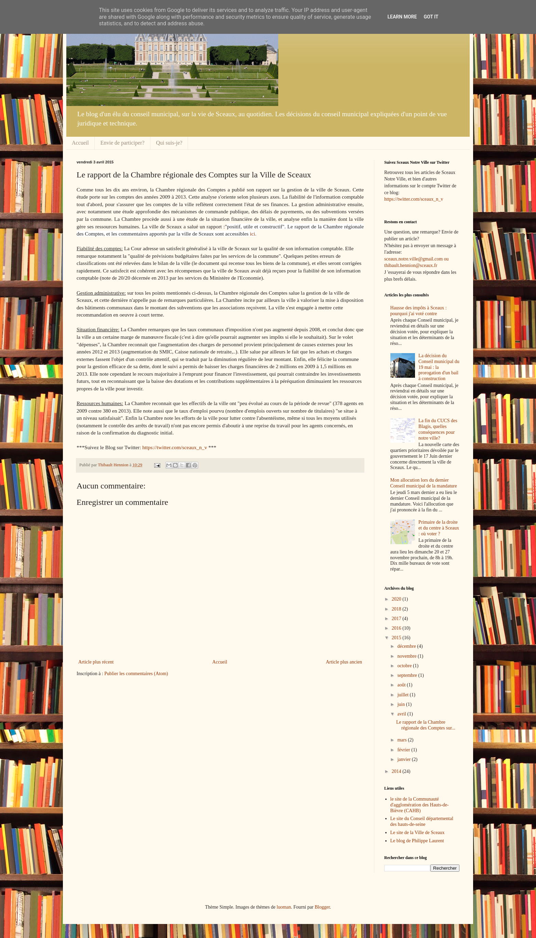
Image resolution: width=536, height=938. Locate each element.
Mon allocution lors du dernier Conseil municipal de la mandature (423, 483)
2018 (397, 609)
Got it (431, 16)
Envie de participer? (122, 143)
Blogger (322, 907)
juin (401, 704)
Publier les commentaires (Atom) (136, 673)
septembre (407, 675)
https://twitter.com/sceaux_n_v (174, 447)
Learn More (402, 16)
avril (402, 713)
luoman (284, 907)
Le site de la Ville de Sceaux (417, 832)
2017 (397, 618)
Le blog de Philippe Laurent (417, 840)
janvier (404, 759)
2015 (397, 637)
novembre (407, 656)
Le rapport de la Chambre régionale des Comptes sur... (425, 725)
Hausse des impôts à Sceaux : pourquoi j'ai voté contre (418, 310)
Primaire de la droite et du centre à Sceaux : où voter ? (438, 528)
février (404, 749)
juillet (403, 694)
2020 (397, 599)
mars (402, 739)
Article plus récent (95, 662)
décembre (407, 646)
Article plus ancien (344, 662)
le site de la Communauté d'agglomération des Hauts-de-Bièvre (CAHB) (419, 804)
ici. (252, 234)
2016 (397, 628)
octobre (405, 665)
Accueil (80, 143)
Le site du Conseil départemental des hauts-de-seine (421, 821)
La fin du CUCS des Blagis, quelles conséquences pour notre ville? (437, 429)
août (402, 684)
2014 (397, 771)
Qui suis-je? (169, 143)
